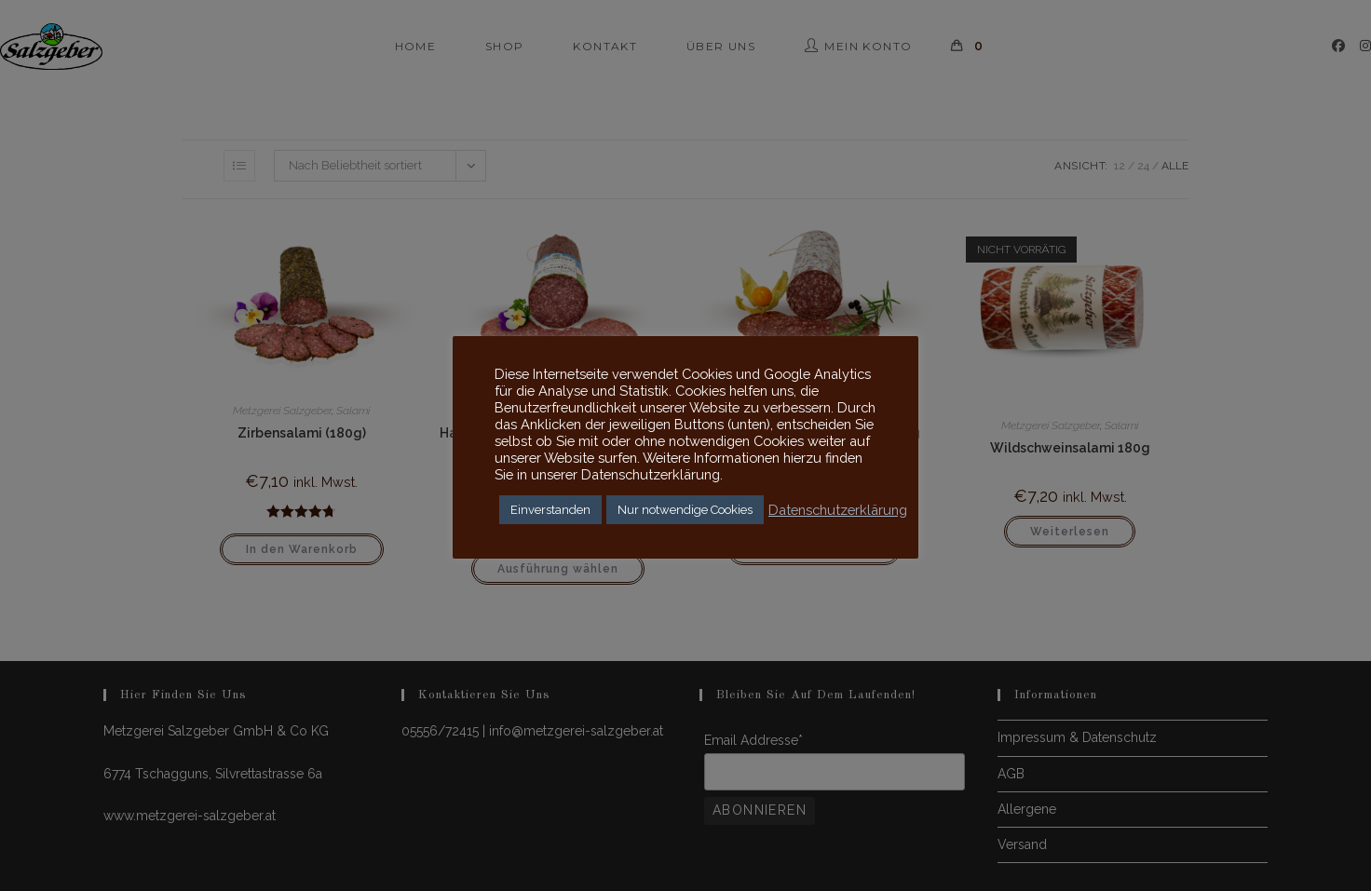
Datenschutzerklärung (837, 510)
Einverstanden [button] (550, 510)
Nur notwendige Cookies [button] (685, 510)
